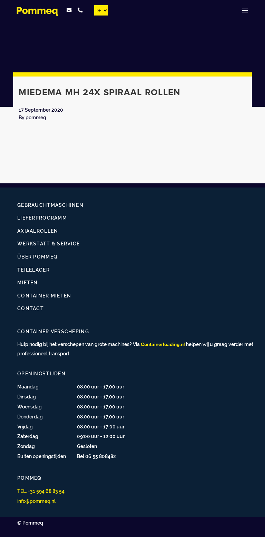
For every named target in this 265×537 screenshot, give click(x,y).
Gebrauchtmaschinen (50, 205)
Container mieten (44, 295)
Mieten (27, 282)
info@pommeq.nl (36, 501)
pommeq (36, 117)
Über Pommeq (37, 257)
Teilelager (33, 270)
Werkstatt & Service (48, 243)
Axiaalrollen (37, 231)
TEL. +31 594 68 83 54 (41, 491)
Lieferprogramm (42, 218)
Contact (30, 308)
